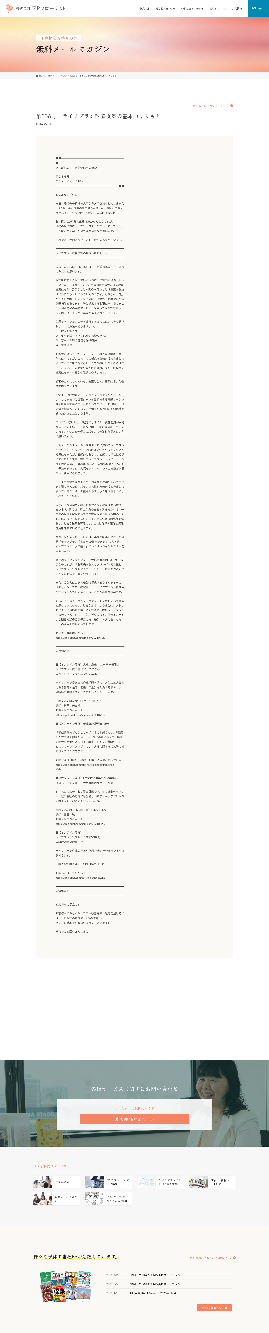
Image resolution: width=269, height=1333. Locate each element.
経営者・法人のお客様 (115, 1313)
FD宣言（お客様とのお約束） (188, 1319)
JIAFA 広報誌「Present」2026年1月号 (153, 1239)
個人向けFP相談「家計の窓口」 (122, 1301)
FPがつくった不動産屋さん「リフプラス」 (127, 1307)
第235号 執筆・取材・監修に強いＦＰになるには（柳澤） (87, 971)
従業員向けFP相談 (115, 1319)
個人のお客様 (111, 1295)
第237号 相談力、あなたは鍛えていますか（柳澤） (173, 971)
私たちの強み (181, 1307)
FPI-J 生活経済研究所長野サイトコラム (155, 1220)
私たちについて (180, 1295)
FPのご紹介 (180, 1325)
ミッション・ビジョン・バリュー (190, 1313)
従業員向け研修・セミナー (119, 1325)
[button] (211, 105)
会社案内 (179, 1301)
